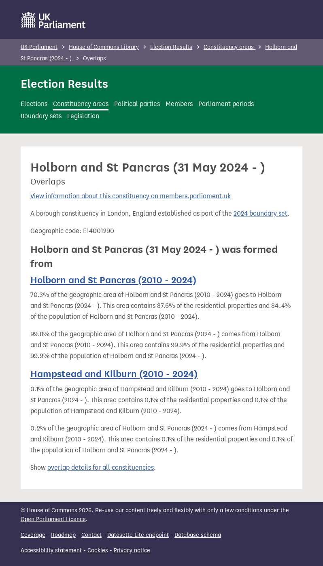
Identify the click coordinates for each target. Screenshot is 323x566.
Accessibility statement (51, 550)
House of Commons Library (104, 47)
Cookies (97, 550)
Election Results (171, 47)
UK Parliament (39, 47)
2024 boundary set (260, 213)
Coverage (33, 535)
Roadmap (63, 535)
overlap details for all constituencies (100, 467)
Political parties (137, 104)
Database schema (197, 535)
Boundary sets (41, 116)
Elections (34, 104)
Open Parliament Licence (53, 519)
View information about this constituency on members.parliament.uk (130, 196)
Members (179, 104)
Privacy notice (132, 550)
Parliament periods (226, 104)
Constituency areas (229, 47)
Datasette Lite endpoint (138, 535)
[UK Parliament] (54, 20)
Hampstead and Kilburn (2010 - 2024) (114, 373)
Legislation (83, 116)
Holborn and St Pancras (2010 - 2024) (113, 280)
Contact (91, 535)
